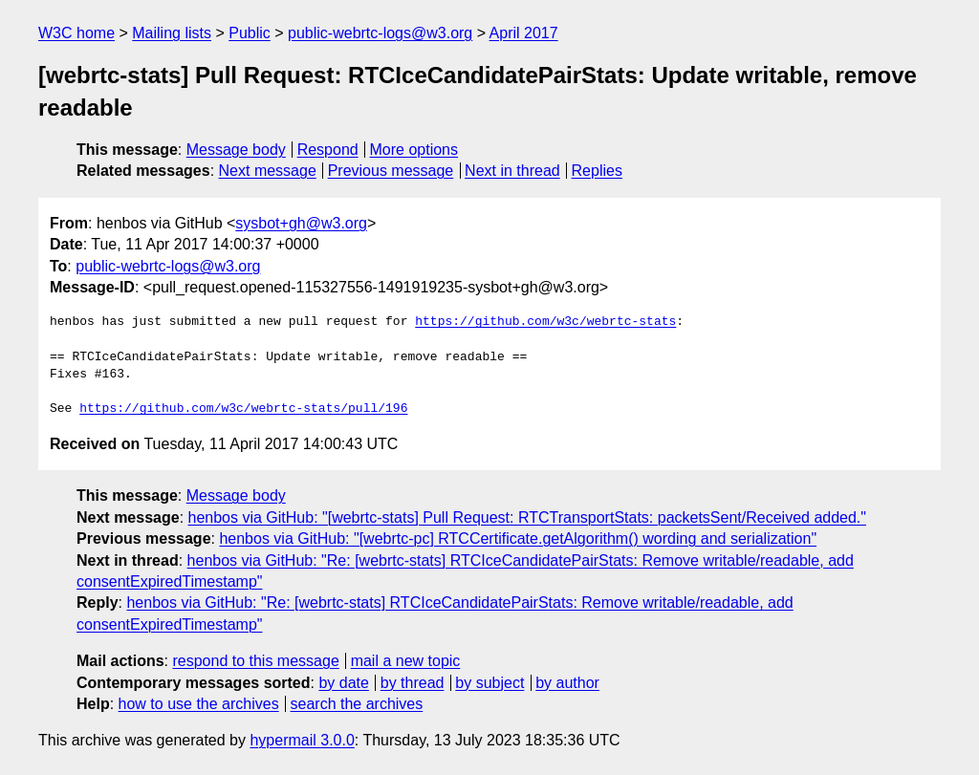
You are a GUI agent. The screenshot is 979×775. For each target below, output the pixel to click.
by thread (413, 683)
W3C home (76, 33)
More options (414, 149)
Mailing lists (171, 33)
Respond (328, 149)
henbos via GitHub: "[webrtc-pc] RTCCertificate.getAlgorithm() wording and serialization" (517, 538)
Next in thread (512, 170)
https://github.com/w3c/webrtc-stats (545, 322)
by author (567, 683)
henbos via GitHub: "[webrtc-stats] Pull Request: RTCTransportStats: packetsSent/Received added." (527, 517)
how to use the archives (199, 704)
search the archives (357, 704)
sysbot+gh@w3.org (301, 223)
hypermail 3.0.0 (302, 740)
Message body (236, 149)
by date (343, 683)
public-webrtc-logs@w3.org (380, 33)
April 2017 (524, 33)
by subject (489, 683)
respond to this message (255, 661)
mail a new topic (406, 661)
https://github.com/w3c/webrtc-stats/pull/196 (243, 409)
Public (249, 33)
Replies (597, 170)
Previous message (391, 170)
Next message (267, 170)
